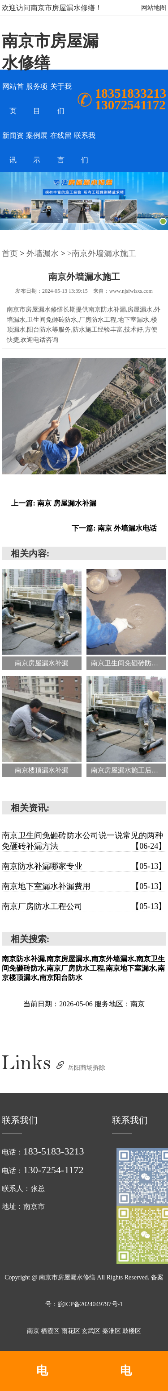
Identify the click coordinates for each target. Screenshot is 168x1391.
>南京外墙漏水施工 (101, 253)
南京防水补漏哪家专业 (84, 866)
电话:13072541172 (125, 1377)
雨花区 (71, 1331)
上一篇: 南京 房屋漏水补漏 (53, 503)
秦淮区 (112, 1331)
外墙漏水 (42, 253)
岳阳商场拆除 (86, 1067)
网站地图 (153, 7)
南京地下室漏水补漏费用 (84, 886)
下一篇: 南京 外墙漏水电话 (114, 528)
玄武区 (92, 1331)
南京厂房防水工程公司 (84, 906)
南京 (34, 1331)
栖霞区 (51, 1331)
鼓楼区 (131, 1331)
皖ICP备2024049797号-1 (90, 1304)
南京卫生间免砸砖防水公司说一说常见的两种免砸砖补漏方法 (84, 841)
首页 (10, 253)
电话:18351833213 (42, 1377)
